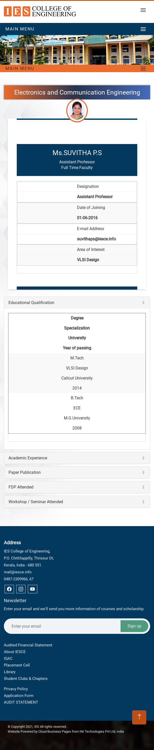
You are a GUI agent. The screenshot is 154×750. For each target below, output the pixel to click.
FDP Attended (20, 487)
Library (9, 644)
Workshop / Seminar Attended (35, 501)
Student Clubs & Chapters (26, 651)
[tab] (77, 303)
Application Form (18, 682)
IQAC (8, 631)
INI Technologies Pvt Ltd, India (102, 728)
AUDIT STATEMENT (21, 688)
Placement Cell (17, 637)
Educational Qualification (31, 302)
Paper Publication (24, 472)
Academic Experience (27, 458)
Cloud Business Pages (54, 728)
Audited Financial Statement (28, 617)
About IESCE (15, 624)
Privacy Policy (16, 675)
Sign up (134, 595)
